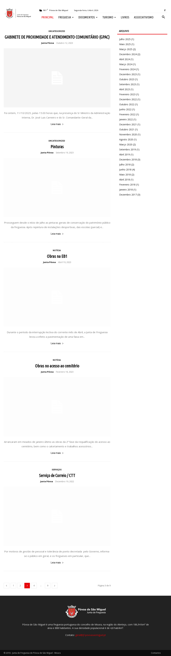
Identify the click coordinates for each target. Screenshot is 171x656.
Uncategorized (56, 31)
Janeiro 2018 (126, 189)
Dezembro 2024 (128, 54)
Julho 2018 (125, 164)
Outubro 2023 (126, 79)
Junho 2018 (125, 169)
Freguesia (66, 17)
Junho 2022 (125, 109)
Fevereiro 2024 (127, 69)
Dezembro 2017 (128, 194)
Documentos (88, 17)
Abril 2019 (124, 154)
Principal (47, 17)
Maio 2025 (125, 44)
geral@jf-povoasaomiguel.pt (90, 635)
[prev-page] (6, 585)
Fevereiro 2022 (127, 114)
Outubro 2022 (126, 104)
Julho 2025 (125, 39)
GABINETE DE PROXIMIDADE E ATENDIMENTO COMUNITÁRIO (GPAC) (57, 37)
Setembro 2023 (127, 84)
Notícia (57, 250)
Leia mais (57, 124)
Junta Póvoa (47, 43)
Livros (125, 17)
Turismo (109, 17)
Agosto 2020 (126, 139)
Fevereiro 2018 (127, 184)
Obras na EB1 (57, 256)
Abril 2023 (124, 89)
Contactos (156, 652)
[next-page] (54, 585)
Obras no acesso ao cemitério (57, 366)
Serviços (57, 470)
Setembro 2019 (127, 149)
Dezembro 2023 (128, 74)
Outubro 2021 (126, 129)
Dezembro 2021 (128, 124)
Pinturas (57, 146)
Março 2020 (125, 144)
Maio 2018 (125, 174)
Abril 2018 (124, 179)
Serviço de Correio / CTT (57, 475)
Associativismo (143, 17)
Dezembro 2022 (128, 99)
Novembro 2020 (128, 134)
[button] (163, 17)
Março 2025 (125, 49)
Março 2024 (125, 64)
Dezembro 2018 (128, 159)
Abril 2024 (124, 59)
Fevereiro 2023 (127, 94)
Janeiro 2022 (126, 119)
